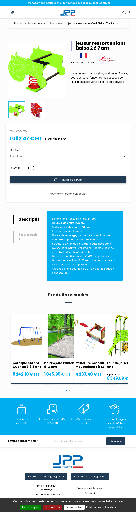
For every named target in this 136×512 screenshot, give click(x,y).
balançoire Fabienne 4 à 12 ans (62, 365)
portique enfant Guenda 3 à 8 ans (27, 365)
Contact (90, 493)
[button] (66, 390)
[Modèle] (68, 156)
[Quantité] (26, 168)
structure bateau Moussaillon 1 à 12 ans (93, 365)
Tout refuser (52, 507)
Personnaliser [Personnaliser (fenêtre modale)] (74, 507)
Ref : (12, 130)
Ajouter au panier (68, 180)
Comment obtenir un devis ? (68, 193)
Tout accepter (31, 507)
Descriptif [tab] (28, 219)
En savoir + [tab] (28, 237)
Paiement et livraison (90, 488)
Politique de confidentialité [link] (101, 507)
